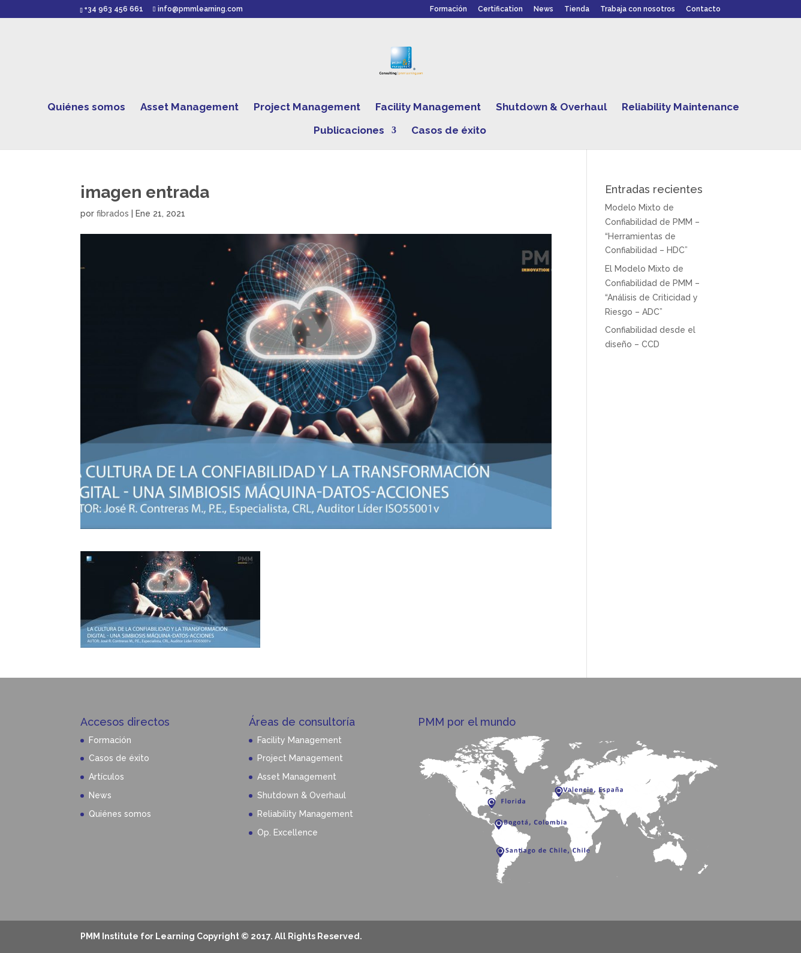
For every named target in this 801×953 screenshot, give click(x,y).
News (543, 9)
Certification (500, 9)
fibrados (113, 213)
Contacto (703, 9)
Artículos (106, 776)
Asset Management (189, 108)
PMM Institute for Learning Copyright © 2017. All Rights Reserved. (221, 936)
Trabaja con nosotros (637, 9)
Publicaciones (349, 131)
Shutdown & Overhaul (551, 108)
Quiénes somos (86, 108)
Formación (448, 9)
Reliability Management (305, 814)
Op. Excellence (287, 832)
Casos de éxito (448, 131)
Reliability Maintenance (680, 108)
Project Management (307, 108)
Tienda (576, 9)
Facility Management (428, 108)
